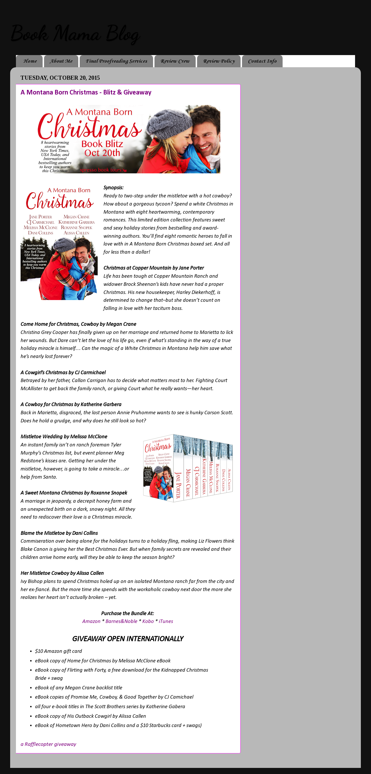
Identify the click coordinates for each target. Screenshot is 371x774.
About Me (61, 61)
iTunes (166, 621)
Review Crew (175, 61)
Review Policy (218, 61)
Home (30, 61)
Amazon (92, 621)
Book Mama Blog (74, 33)
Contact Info (262, 61)
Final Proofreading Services (116, 61)
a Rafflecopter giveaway (48, 744)
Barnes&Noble (121, 621)
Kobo (148, 621)
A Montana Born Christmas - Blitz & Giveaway (86, 92)
